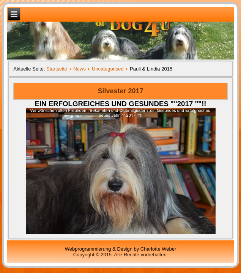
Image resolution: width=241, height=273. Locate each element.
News (79, 69)
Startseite (56, 69)
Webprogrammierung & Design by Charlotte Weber (120, 249)
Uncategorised (108, 69)
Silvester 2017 (120, 91)
